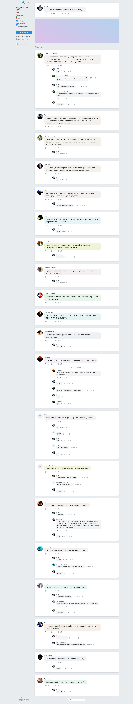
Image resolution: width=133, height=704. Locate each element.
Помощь (26, 699)
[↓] (65, 13)
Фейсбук (20, 21)
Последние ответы (23, 39)
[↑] (62, 13)
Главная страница (23, 37)
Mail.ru (19, 13)
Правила (21, 699)
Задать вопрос (23, 32)
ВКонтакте (20, 24)
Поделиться (68, 13)
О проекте (23, 698)
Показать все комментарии (76, 367)
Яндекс (19, 18)
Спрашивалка (21, 44)
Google (19, 16)
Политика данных (24, 700)
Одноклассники (22, 26)
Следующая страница (77, 700)
